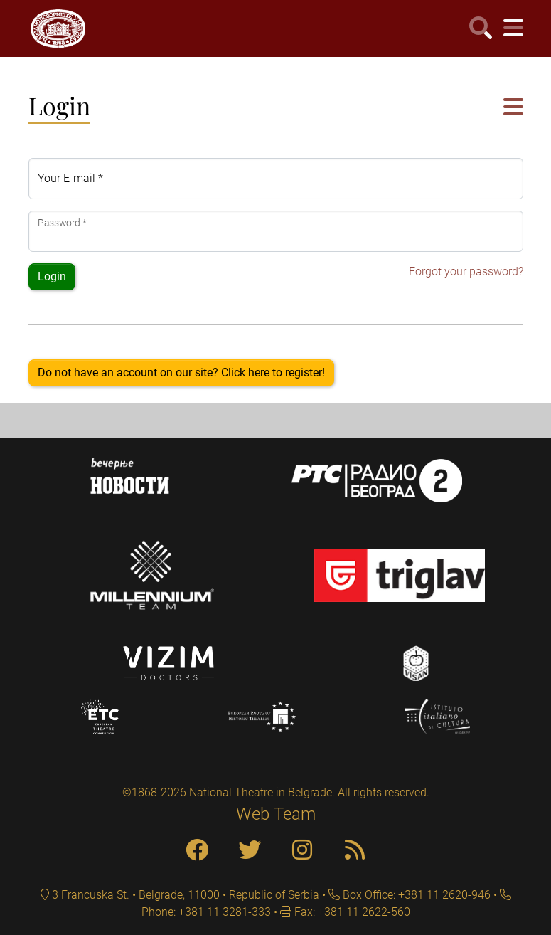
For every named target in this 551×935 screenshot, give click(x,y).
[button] (513, 107)
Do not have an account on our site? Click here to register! (181, 372)
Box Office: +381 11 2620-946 (415, 895)
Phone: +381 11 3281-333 (206, 912)
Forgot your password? (466, 271)
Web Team (276, 814)
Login (52, 276)
